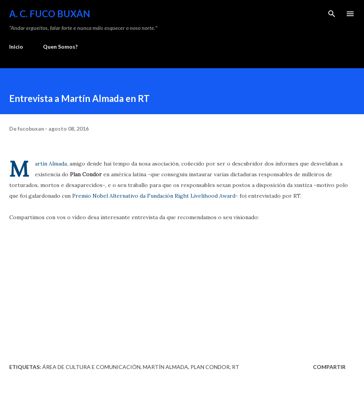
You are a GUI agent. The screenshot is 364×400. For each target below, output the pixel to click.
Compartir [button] (329, 367)
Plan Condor (210, 367)
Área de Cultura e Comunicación (91, 367)
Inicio (16, 46)
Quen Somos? (60, 46)
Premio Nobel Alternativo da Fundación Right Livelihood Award (153, 195)
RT (235, 367)
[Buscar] (331, 13)
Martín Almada (51, 163)
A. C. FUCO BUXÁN (49, 13)
